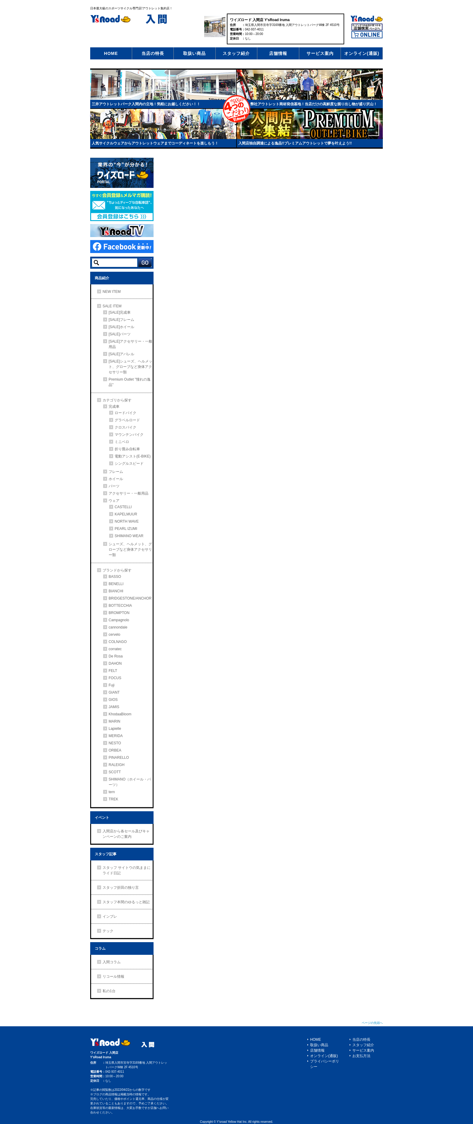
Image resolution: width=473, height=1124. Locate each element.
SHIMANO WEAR (129, 536)
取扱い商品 (194, 53)
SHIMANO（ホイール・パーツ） (130, 782)
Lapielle (115, 729)
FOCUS (115, 678)
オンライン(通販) (361, 53)
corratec (115, 649)
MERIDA (116, 736)
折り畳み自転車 (127, 449)
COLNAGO (118, 642)
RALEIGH (117, 765)
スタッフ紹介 (236, 53)
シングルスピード (129, 463)
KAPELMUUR (126, 514)
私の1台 (109, 991)
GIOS (113, 700)
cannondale (118, 627)
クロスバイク (125, 427)
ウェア (114, 501)
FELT (113, 671)
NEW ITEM (112, 292)
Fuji (111, 685)
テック (108, 931)
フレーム (116, 472)
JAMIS (114, 707)
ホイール (116, 479)
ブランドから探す (117, 570)
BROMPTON (119, 613)
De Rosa (116, 656)
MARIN (114, 721)
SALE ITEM (112, 306)
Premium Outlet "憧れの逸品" (130, 382)
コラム (100, 948)
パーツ (114, 486)
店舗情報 (278, 53)
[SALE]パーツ (120, 334)
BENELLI (116, 584)
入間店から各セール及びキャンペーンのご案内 (126, 834)
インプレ (110, 916)
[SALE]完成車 (120, 312)
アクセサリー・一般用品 (128, 493)
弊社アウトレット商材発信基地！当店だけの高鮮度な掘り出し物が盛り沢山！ (313, 104)
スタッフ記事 (105, 854)
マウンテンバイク (129, 434)
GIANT (114, 692)
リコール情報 (113, 976)
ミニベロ (122, 442)
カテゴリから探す (117, 400)
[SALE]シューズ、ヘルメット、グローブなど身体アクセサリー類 (130, 366)
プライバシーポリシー (324, 1064)
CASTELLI (123, 507)
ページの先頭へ (372, 1022)
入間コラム (112, 962)
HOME (111, 53)
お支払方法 (361, 1056)
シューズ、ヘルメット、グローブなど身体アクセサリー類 (130, 549)
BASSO (115, 577)
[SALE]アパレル (121, 354)
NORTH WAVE (127, 521)
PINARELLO (119, 757)
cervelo (114, 634)
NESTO (115, 743)
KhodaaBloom (120, 714)
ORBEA (115, 750)
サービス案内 (320, 53)
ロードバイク (125, 413)
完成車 (114, 406)
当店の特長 (152, 53)
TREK (113, 799)
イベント (102, 817)
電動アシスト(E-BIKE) (133, 456)
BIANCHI (116, 591)
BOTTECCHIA (120, 605)
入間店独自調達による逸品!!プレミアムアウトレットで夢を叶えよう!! (295, 143)
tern (112, 792)
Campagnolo (119, 620)
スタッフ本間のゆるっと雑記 (126, 902)
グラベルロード (127, 420)
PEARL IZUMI (126, 529)
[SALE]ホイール (121, 327)
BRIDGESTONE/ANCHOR (130, 598)
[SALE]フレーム (121, 320)
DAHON (115, 663)
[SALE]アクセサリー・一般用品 (130, 344)
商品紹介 (102, 278)
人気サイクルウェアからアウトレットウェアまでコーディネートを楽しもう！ (155, 143)
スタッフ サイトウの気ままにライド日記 (127, 870)
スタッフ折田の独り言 (121, 887)
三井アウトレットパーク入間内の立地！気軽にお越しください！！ (146, 104)
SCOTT (115, 772)
